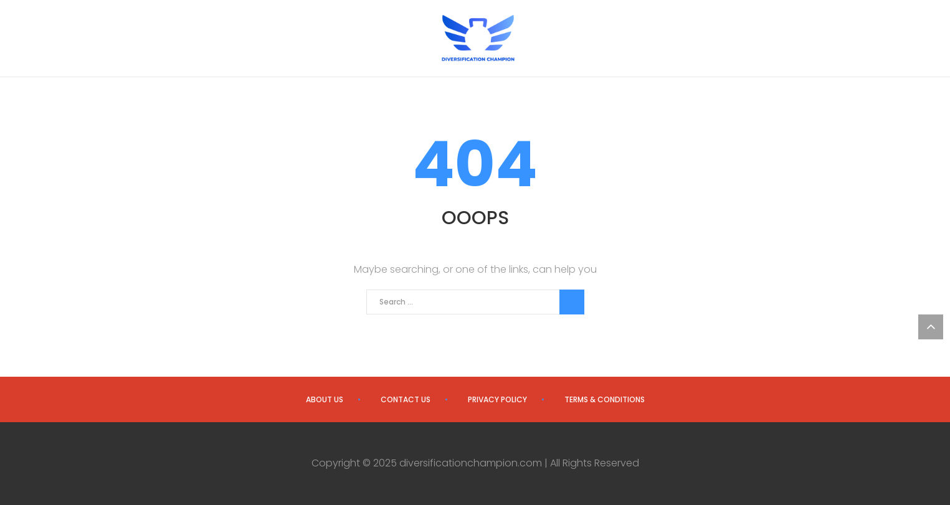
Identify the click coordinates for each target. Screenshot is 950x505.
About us (324, 399)
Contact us (405, 399)
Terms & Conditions (604, 399)
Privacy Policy (497, 399)
